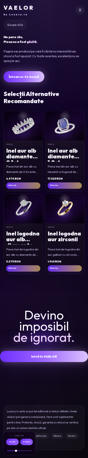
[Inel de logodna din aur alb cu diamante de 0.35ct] (23, 208)
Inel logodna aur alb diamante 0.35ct (23, 242)
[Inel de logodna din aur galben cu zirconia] (64, 208)
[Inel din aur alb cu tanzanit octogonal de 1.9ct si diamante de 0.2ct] (64, 125)
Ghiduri (72, 435)
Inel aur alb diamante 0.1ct (21, 156)
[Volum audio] (19, 450)
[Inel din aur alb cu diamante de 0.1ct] (23, 125)
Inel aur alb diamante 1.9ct (63, 156)
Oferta (12, 185)
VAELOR (19, 10)
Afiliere (57, 435)
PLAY (12, 442)
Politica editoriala (36, 435)
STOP (26, 442)
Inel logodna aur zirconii (64, 236)
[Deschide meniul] (80, 10)
